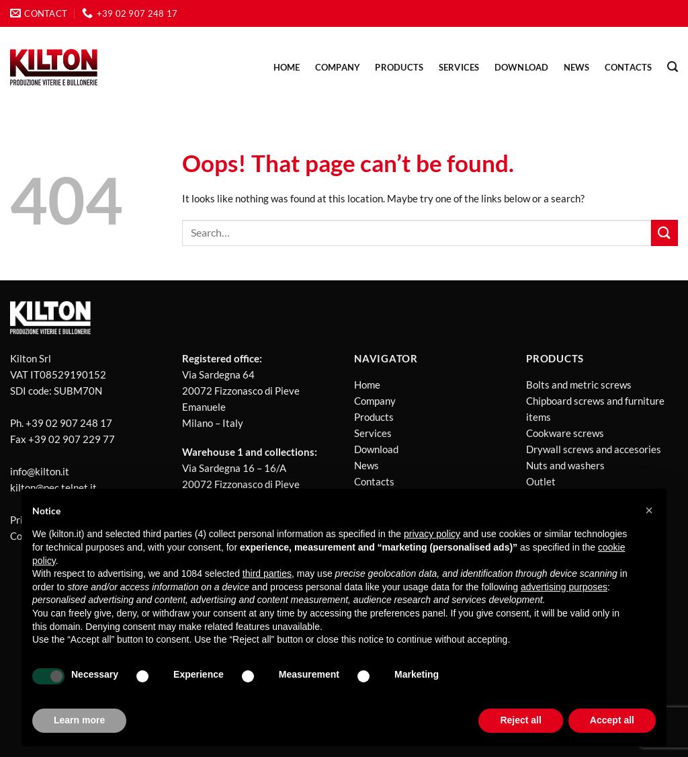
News (366, 465)
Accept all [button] (612, 720)
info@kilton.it (39, 471)
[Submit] (664, 233)
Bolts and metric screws (579, 384)
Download (521, 67)
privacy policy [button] (432, 533)
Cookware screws (565, 433)
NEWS (577, 67)
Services (459, 67)
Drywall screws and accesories (593, 449)
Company (338, 67)
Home (286, 67)
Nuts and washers (565, 465)
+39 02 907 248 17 (69, 423)
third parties (267, 573)
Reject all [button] (520, 720)
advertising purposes (564, 587)
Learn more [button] (79, 720)
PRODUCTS (399, 67)
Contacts (628, 67)
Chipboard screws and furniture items (595, 409)
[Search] (672, 67)
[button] (649, 510)
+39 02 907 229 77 (71, 439)
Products (374, 417)
